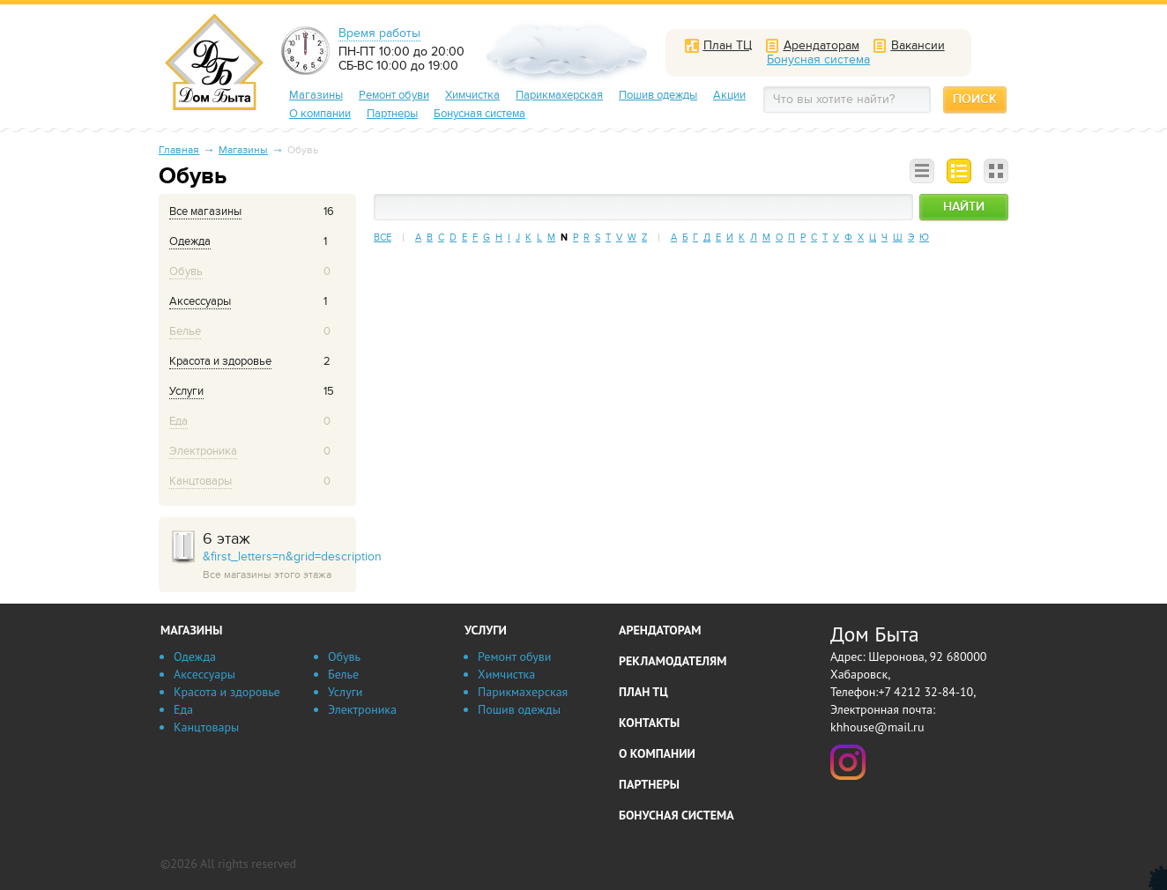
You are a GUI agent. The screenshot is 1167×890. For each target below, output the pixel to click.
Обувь (344, 656)
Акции (729, 95)
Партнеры (392, 114)
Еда (183, 709)
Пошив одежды (658, 95)
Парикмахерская (559, 95)
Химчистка (472, 95)
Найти (964, 206)
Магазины (316, 95)
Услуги (345, 692)
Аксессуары (204, 674)
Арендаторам (660, 630)
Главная (179, 150)
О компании (320, 114)
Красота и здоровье (227, 692)
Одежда (195, 656)
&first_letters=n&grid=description (279, 556)
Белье (343, 674)
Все (382, 237)
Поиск (975, 99)
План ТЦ (643, 692)
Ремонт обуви (394, 95)
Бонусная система (479, 114)
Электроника (362, 709)
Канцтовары (206, 727)
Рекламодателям (672, 661)
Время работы (379, 33)
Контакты (649, 723)
